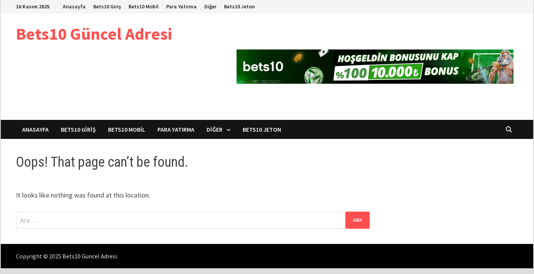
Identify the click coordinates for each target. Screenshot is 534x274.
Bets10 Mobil (144, 6)
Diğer (210, 6)
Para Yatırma (181, 6)
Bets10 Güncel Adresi (94, 33)
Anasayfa (74, 6)
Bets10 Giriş (107, 6)
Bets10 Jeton (239, 6)
